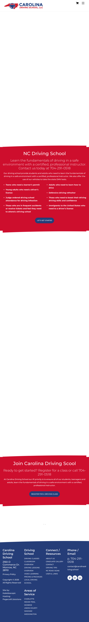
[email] (80, 578)
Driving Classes (31, 558)
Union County (30, 608)
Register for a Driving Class (44, 494)
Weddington (30, 614)
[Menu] (83, 3)
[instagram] (75, 578)
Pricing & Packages (33, 577)
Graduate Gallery (54, 561)
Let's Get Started (44, 220)
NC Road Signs (52, 571)
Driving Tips (51, 568)
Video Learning (31, 574)
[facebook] (69, 578)
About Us (50, 558)
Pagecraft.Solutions (12, 599)
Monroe (28, 605)
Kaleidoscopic (9, 593)
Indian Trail (29, 602)
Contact (50, 564)
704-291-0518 (60, 168)
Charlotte (29, 599)
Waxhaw (28, 611)
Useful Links (52, 574)
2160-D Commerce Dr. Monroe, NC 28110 (11, 566)
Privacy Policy (9, 574)
